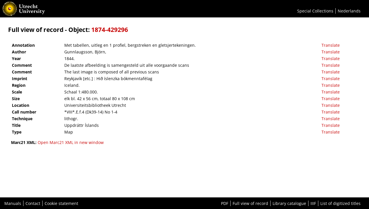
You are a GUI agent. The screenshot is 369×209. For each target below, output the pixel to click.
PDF (224, 203)
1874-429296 (109, 30)
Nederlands (349, 11)
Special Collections (315, 11)
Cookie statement (61, 203)
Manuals (12, 203)
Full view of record (250, 203)
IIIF (313, 203)
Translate (330, 45)
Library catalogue (289, 203)
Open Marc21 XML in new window (71, 142)
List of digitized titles (340, 203)
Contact (32, 203)
